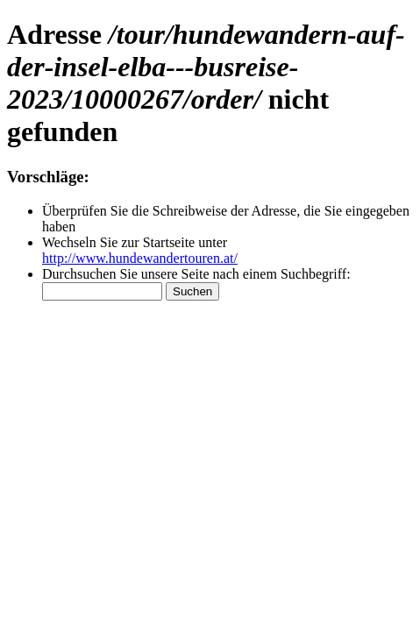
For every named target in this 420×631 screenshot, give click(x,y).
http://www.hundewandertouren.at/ (140, 258)
